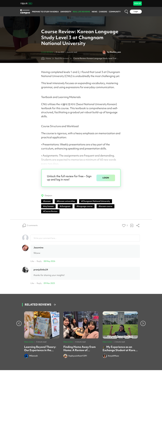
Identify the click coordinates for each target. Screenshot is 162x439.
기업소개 (26, 3)
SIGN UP (137, 3)
